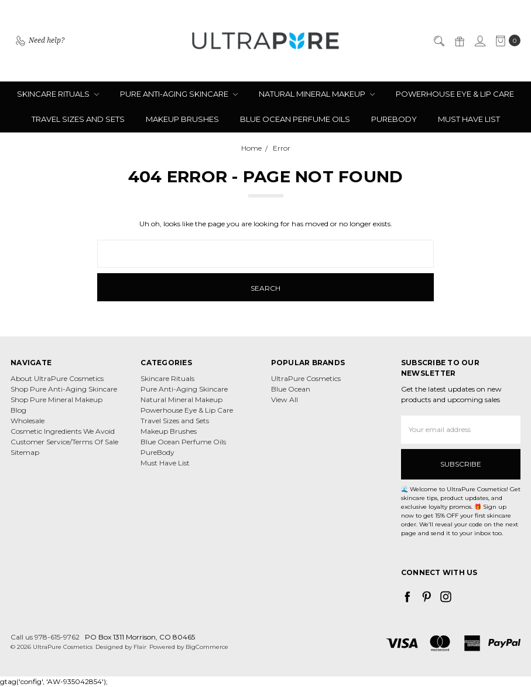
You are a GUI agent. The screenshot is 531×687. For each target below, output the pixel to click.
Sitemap (25, 452)
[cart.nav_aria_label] (505, 40)
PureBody (394, 119)
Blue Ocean (290, 389)
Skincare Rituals (58, 93)
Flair (139, 647)
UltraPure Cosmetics (306, 378)
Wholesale (27, 420)
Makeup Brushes (182, 119)
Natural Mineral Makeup (317, 93)
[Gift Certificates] (459, 40)
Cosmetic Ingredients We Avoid (63, 431)
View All (284, 399)
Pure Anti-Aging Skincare (179, 93)
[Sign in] (479, 40)
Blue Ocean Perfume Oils (295, 119)
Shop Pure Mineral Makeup (56, 399)
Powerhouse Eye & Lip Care (455, 93)
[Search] (438, 40)
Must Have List (469, 119)
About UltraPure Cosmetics (57, 378)
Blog (18, 410)
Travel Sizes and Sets (78, 119)
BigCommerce (207, 647)
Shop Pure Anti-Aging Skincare (64, 389)
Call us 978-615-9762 (45, 636)
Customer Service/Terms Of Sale (64, 441)
